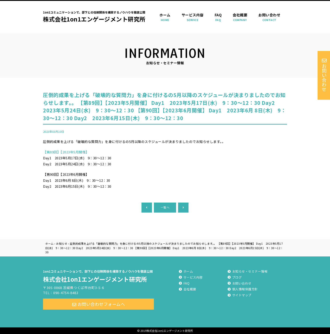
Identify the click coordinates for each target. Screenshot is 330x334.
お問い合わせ (269, 17)
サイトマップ (241, 295)
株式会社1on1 (98, 275)
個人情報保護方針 (245, 289)
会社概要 (240, 17)
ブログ (237, 277)
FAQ (218, 17)
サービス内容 (193, 17)
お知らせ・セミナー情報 (250, 271)
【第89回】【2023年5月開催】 (66, 152)
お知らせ (61, 243)
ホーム (165, 17)
